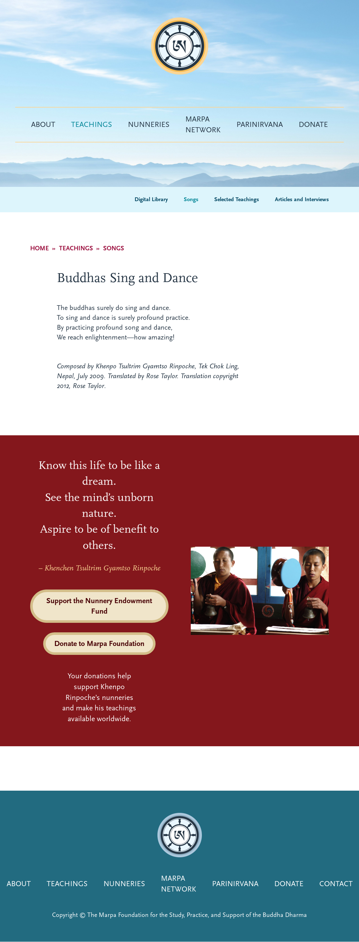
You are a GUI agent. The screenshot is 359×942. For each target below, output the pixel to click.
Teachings (91, 124)
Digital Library (151, 199)
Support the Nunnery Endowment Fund (99, 606)
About (43, 124)
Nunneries (149, 124)
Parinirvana (259, 124)
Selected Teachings (236, 199)
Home (39, 248)
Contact (336, 883)
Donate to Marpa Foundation (99, 643)
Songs (191, 199)
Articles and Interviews (302, 199)
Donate (313, 124)
